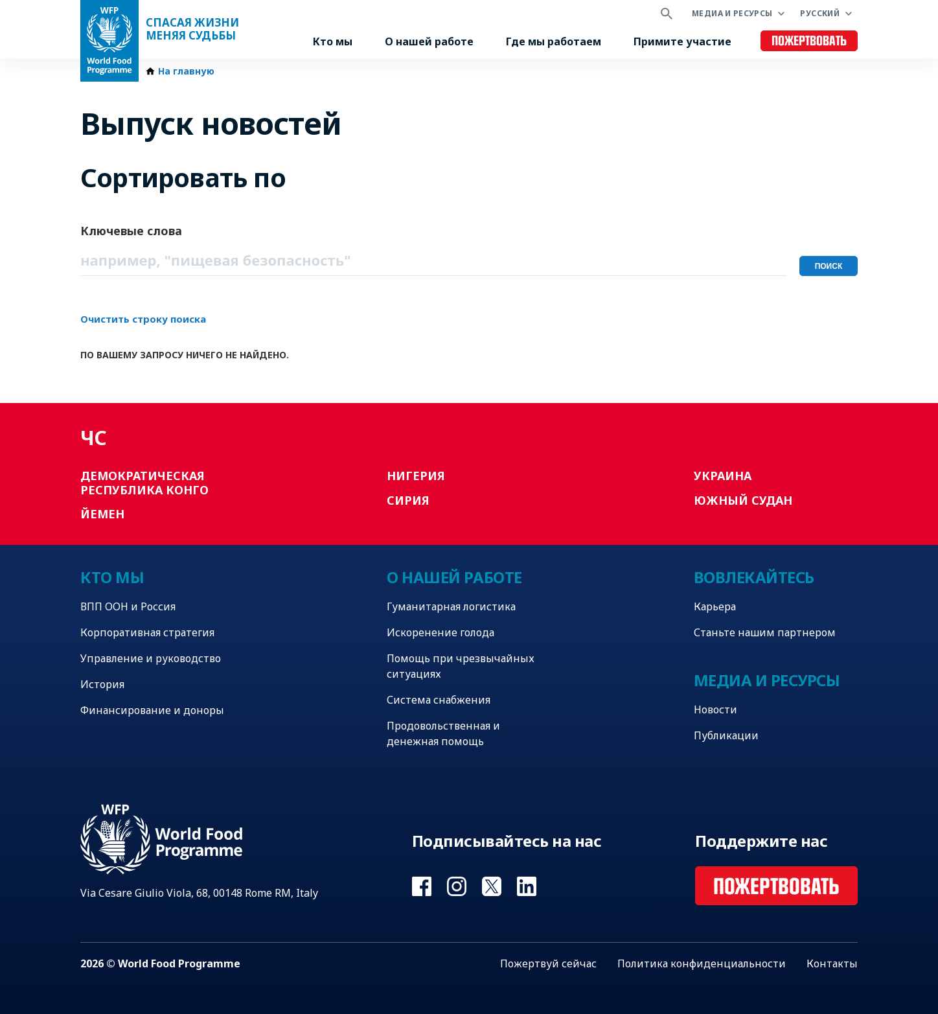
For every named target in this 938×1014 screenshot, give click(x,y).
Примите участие (682, 41)
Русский (820, 13)
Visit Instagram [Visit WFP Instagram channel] (456, 886)
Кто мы (332, 41)
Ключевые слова (131, 230)
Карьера (715, 606)
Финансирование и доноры (152, 710)
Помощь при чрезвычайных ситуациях (460, 666)
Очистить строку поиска (143, 318)
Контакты (832, 963)
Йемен (102, 514)
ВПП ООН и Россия (128, 606)
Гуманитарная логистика (451, 606)
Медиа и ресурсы (732, 13)
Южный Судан (743, 500)
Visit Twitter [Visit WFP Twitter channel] (491, 886)
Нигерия (416, 475)
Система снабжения (438, 700)
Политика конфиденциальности (701, 963)
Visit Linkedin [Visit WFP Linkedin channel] (526, 886)
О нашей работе (429, 41)
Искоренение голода (440, 632)
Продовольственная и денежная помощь (443, 733)
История (102, 684)
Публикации (726, 735)
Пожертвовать (809, 41)
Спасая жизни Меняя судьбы (192, 29)
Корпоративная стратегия (147, 632)
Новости (715, 709)
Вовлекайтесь (754, 577)
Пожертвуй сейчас (548, 963)
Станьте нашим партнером (765, 632)
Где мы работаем (553, 41)
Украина (722, 475)
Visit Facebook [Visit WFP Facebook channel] (421, 886)
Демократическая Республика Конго (144, 483)
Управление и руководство (150, 658)
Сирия (408, 500)
